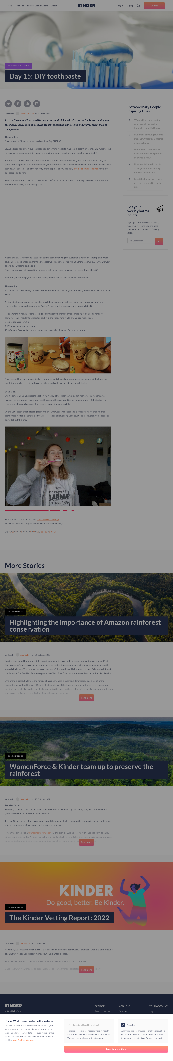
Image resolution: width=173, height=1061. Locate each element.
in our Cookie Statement (23, 1040)
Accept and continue (116, 1049)
